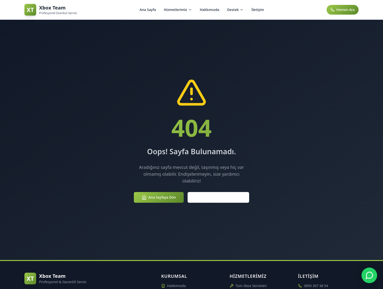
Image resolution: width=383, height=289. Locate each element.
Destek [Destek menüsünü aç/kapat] (235, 9)
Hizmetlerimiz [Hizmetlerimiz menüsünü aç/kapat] (178, 9)
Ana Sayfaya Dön (159, 197)
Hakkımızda (209, 9)
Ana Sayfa (148, 9)
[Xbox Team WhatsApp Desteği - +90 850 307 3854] (369, 275)
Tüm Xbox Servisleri (248, 285)
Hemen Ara (342, 9)
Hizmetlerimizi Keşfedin (218, 197)
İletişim (257, 9)
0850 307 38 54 (316, 285)
